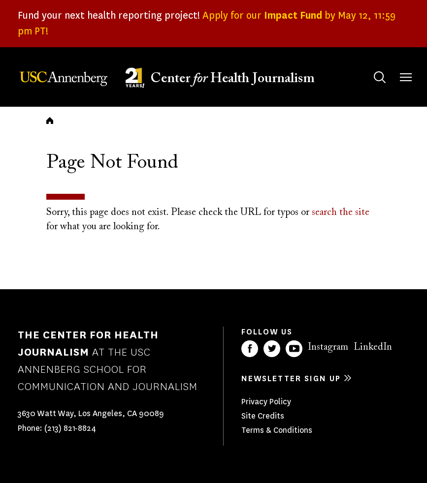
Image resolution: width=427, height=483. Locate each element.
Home (49, 120)
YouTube (294, 348)
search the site (340, 212)
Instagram (328, 347)
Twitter (271, 348)
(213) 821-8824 (70, 428)
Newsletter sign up (291, 378)
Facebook (249, 348)
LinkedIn (373, 347)
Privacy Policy (266, 401)
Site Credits (262, 416)
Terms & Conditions (276, 430)
